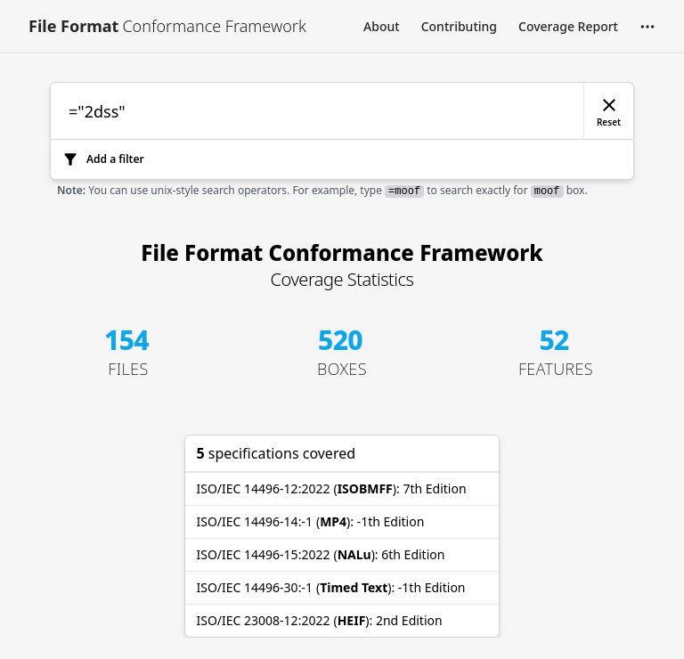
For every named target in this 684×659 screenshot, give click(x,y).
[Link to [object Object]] (167, 26)
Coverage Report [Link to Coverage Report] (568, 26)
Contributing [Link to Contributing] (459, 26)
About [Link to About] (381, 26)
